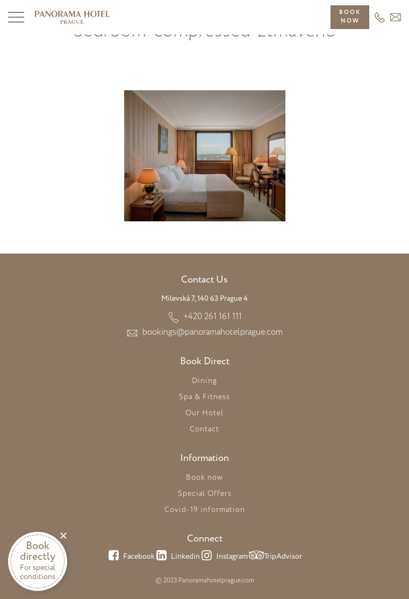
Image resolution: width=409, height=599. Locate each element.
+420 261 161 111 (380, 17)
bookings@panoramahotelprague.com (212, 332)
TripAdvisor (275, 557)
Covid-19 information (204, 509)
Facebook (131, 557)
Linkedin (177, 557)
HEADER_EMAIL (395, 17)
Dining (204, 381)
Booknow (350, 16)
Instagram (224, 557)
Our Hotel (204, 413)
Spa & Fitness (204, 397)
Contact (204, 429)
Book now (204, 477)
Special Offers (205, 493)
